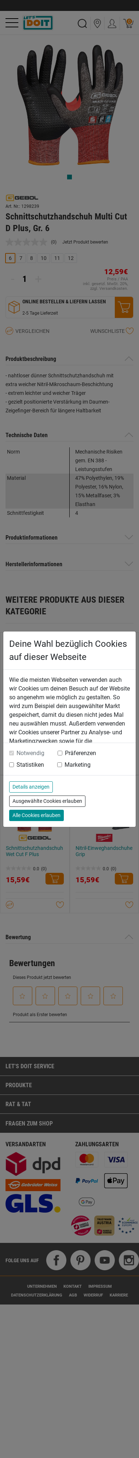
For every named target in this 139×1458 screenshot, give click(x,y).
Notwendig (30, 753)
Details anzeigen (31, 787)
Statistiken (30, 764)
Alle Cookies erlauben (36, 815)
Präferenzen (80, 753)
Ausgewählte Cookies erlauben (47, 801)
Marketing (78, 764)
